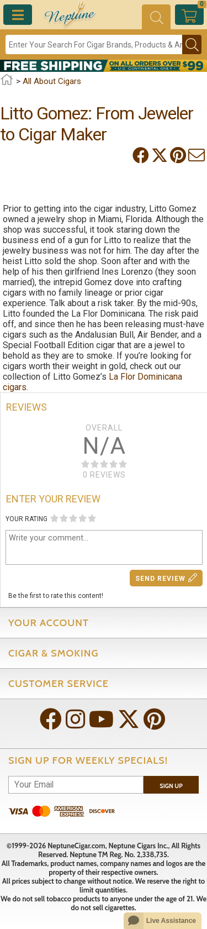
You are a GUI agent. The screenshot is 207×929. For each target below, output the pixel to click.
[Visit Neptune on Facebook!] (52, 720)
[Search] (94, 44)
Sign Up (171, 786)
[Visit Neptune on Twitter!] (130, 720)
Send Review (166, 577)
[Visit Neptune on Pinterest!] (155, 720)
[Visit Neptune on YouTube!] (102, 720)
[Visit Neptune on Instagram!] (76, 720)
